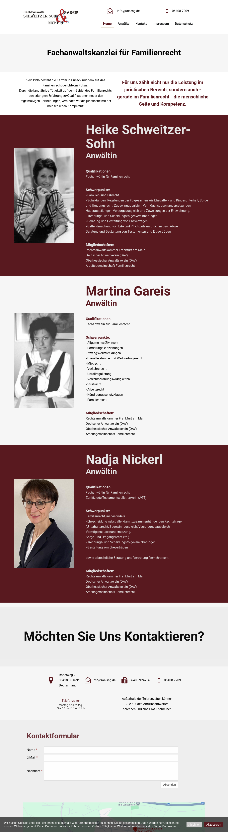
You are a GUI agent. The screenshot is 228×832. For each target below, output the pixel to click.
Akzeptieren (213, 824)
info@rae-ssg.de (128, 11)
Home (107, 24)
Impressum (161, 24)
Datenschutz (184, 24)
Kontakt (141, 24)
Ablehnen (194, 824)
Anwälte (123, 24)
